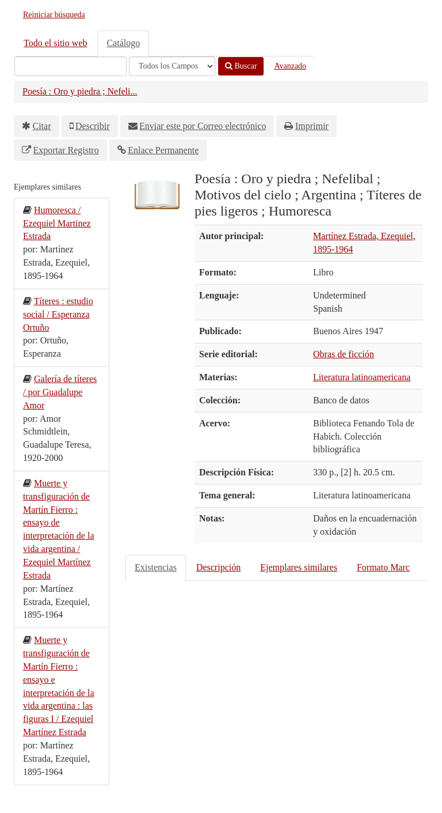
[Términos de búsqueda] (70, 66)
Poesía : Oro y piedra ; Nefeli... (80, 91)
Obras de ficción (343, 354)
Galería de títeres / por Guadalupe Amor (60, 392)
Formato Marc (383, 567)
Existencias (156, 567)
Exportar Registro (66, 150)
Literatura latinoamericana (361, 377)
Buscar (241, 66)
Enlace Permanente (163, 150)
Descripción (218, 567)
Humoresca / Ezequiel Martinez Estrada (57, 223)
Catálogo (123, 43)
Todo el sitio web (55, 43)
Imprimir (312, 126)
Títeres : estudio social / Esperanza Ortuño (58, 314)
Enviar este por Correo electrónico (202, 126)
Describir (92, 126)
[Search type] (172, 66)
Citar (42, 126)
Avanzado (290, 66)
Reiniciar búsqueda (54, 14)
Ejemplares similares (298, 567)
